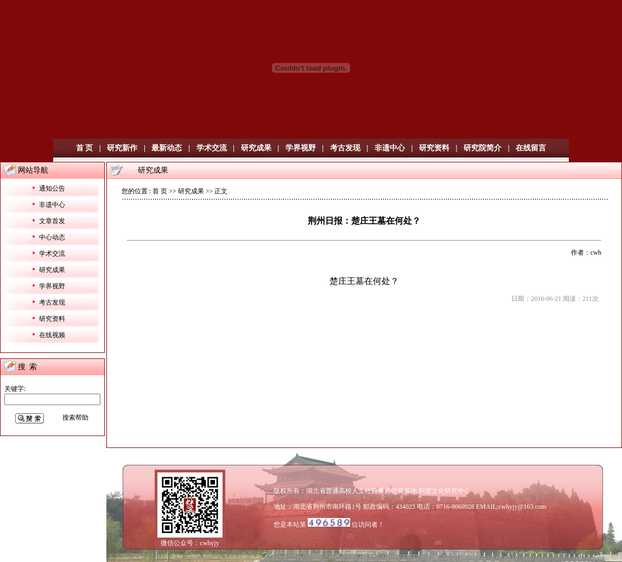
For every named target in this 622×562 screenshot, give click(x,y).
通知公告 (52, 188)
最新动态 (166, 148)
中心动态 (52, 237)
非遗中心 (390, 148)
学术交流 (211, 148)
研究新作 (122, 148)
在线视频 (52, 335)
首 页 (84, 148)
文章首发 (52, 221)
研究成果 (256, 148)
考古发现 (345, 148)
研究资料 (434, 148)
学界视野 (300, 148)
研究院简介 (483, 148)
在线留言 (531, 148)
